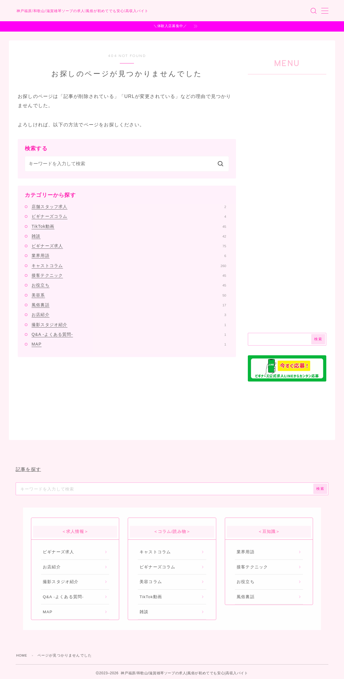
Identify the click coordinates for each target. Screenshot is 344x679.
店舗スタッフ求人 (129, 206)
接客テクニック (129, 275)
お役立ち (129, 285)
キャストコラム (129, 265)
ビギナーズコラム (129, 216)
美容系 (129, 295)
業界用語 (129, 255)
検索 (318, 339)
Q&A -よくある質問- (129, 334)
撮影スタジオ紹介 (129, 324)
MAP (129, 344)
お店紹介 (129, 314)
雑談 (129, 236)
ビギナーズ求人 (129, 245)
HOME (22, 655)
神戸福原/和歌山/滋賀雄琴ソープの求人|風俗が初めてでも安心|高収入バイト (113, 11)
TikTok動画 (129, 226)
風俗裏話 (129, 304)
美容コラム (151, 582)
